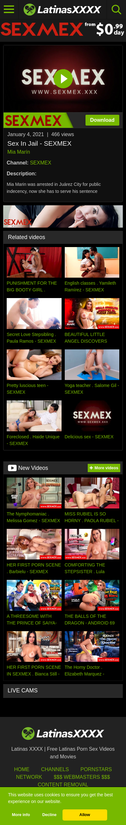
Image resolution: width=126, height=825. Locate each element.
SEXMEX (40, 162)
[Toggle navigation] (9, 9)
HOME (21, 769)
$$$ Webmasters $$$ (82, 777)
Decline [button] (49, 815)
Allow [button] (84, 815)
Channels (55, 769)
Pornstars (96, 769)
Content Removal (63, 784)
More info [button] (21, 815)
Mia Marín (18, 152)
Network (29, 777)
